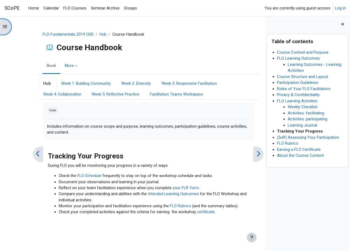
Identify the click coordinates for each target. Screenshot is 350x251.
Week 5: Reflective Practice (105, 94)
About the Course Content (300, 155)
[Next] (247, 154)
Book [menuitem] (40, 65)
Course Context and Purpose (302, 52)
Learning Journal (302, 125)
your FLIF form (174, 188)
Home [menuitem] (33, 8)
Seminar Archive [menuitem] (105, 8)
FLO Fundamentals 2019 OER (56, 34)
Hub (91, 34)
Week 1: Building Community (75, 83)
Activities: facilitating (306, 113)
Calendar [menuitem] (51, 8)
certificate (195, 212)
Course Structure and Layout (302, 76)
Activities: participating (307, 119)
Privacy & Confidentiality (298, 94)
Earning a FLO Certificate (299, 149)
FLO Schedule (78, 176)
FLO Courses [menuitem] (74, 8)
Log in (340, 8)
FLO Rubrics (287, 143)
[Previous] (27, 154)
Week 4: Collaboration (51, 94)
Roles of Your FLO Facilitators (303, 88)
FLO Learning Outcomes (298, 58)
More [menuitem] (58, 65)
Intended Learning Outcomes (162, 194)
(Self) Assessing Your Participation (308, 137)
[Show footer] (252, 237)
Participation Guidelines (297, 82)
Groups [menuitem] (130, 8)
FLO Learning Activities (297, 101)
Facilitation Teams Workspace (165, 94)
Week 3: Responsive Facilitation (178, 83)
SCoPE (12, 8)
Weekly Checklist (302, 106)
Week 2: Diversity (125, 83)
